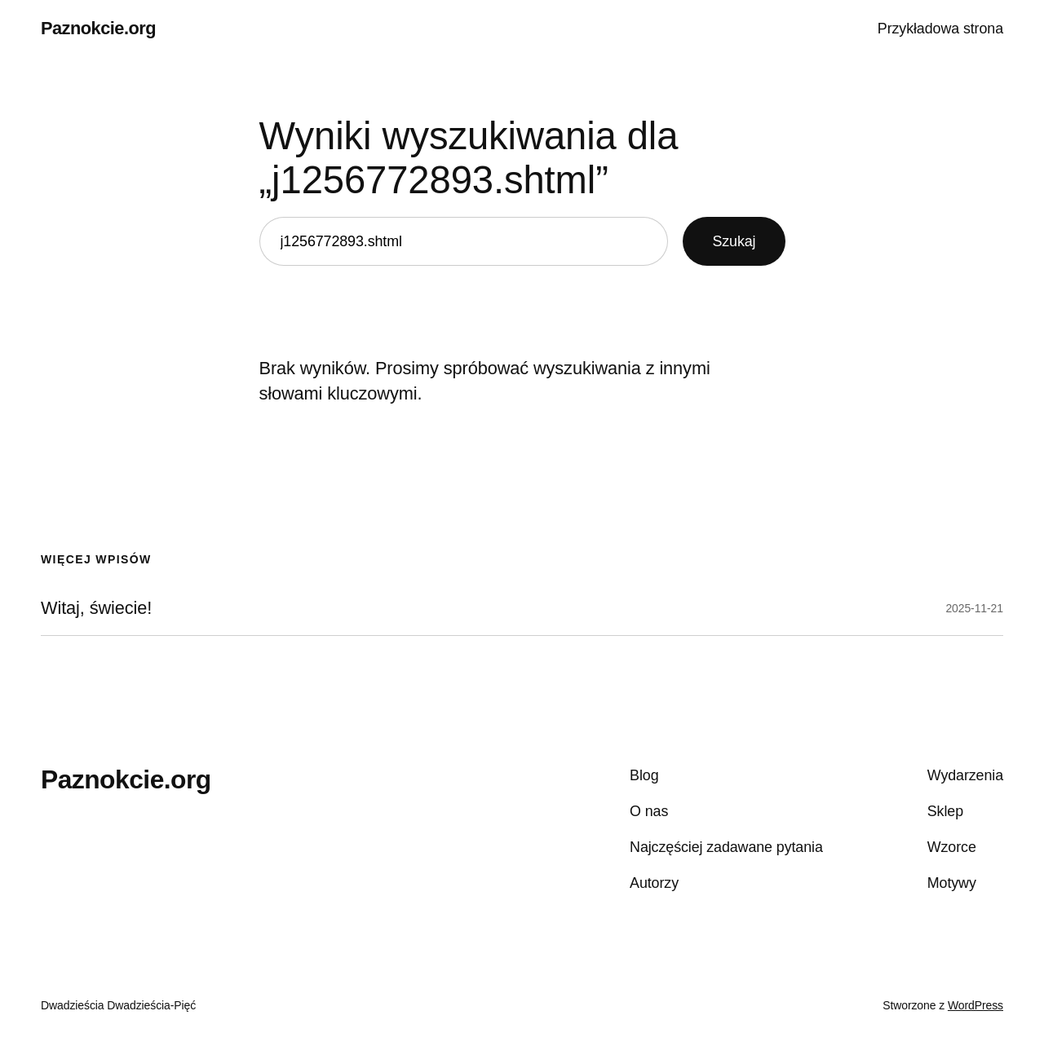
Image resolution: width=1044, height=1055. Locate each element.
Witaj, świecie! (96, 608)
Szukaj (733, 241)
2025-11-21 (974, 608)
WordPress (975, 1005)
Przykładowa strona (940, 28)
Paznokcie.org (98, 28)
